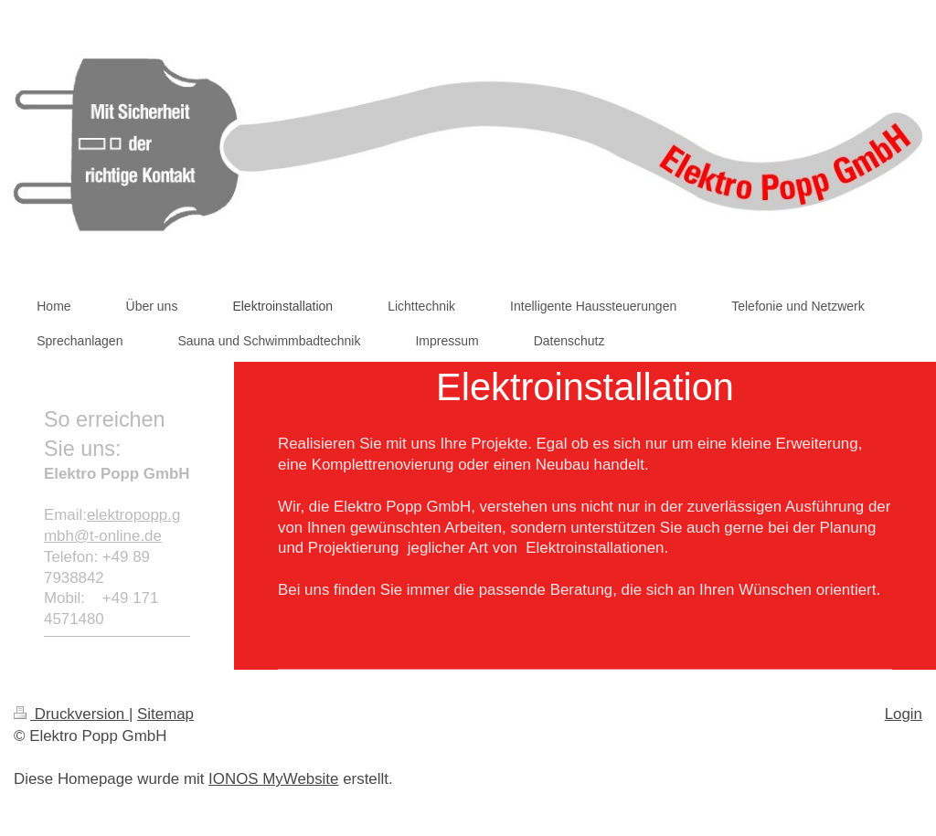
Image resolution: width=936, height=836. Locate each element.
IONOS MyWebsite (273, 779)
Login (903, 714)
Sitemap (165, 714)
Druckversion (71, 714)
